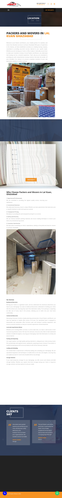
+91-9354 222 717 (41, 4)
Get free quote (49, 10)
